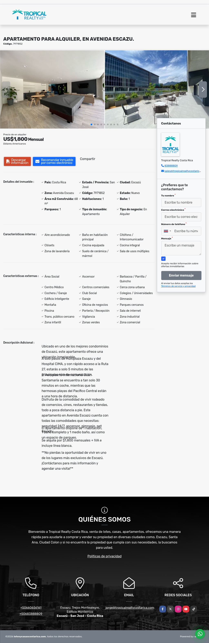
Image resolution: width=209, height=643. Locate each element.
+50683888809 (30, 614)
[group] (52, 89)
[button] (91, 124)
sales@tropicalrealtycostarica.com (186, 171)
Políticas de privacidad (105, 556)
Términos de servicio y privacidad (178, 286)
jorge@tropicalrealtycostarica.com (130, 607)
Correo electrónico (173, 209)
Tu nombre (168, 195)
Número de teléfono (174, 224)
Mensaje (167, 238)
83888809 (171, 165)
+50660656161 (30, 607)
